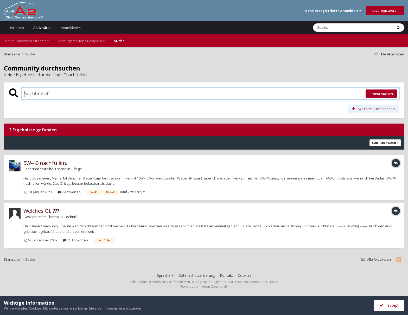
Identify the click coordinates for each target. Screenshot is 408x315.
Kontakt (226, 275)
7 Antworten (69, 192)
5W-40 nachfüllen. (45, 162)
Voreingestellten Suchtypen (81, 40)
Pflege (76, 168)
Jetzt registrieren (385, 10)
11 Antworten (75, 240)
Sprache (165, 275)
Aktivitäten (42, 29)
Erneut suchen (381, 93)
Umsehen (16, 27)
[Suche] (342, 27)
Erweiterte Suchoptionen (373, 108)
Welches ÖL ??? (41, 210)
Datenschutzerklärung (196, 275)
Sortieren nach (385, 143)
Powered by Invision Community (204, 286)
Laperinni (31, 168)
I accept (389, 305)
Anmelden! (70, 27)
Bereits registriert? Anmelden (333, 10)
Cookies (244, 275)
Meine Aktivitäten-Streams (27, 40)
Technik (70, 216)
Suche (119, 40)
